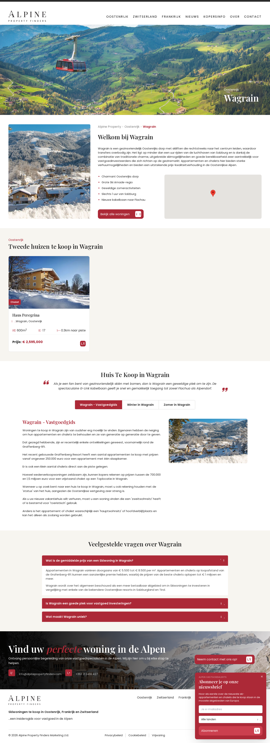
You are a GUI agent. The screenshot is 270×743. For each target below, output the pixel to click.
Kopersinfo (214, 16)
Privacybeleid (114, 735)
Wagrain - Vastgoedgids (98, 405)
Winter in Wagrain (140, 405)
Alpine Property (109, 126)
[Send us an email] (11, 672)
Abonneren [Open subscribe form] (230, 731)
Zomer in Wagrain (177, 405)
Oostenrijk (117, 16)
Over (235, 16)
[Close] (262, 676)
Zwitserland (145, 16)
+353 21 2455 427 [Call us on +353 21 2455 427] (87, 674)
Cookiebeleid (137, 735)
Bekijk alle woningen (120, 214)
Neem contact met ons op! (224, 659)
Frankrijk (171, 16)
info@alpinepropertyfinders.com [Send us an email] (40, 674)
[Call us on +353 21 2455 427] (68, 672)
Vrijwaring (158, 735)
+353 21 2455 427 (86, 4)
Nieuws (192, 16)
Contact (253, 16)
